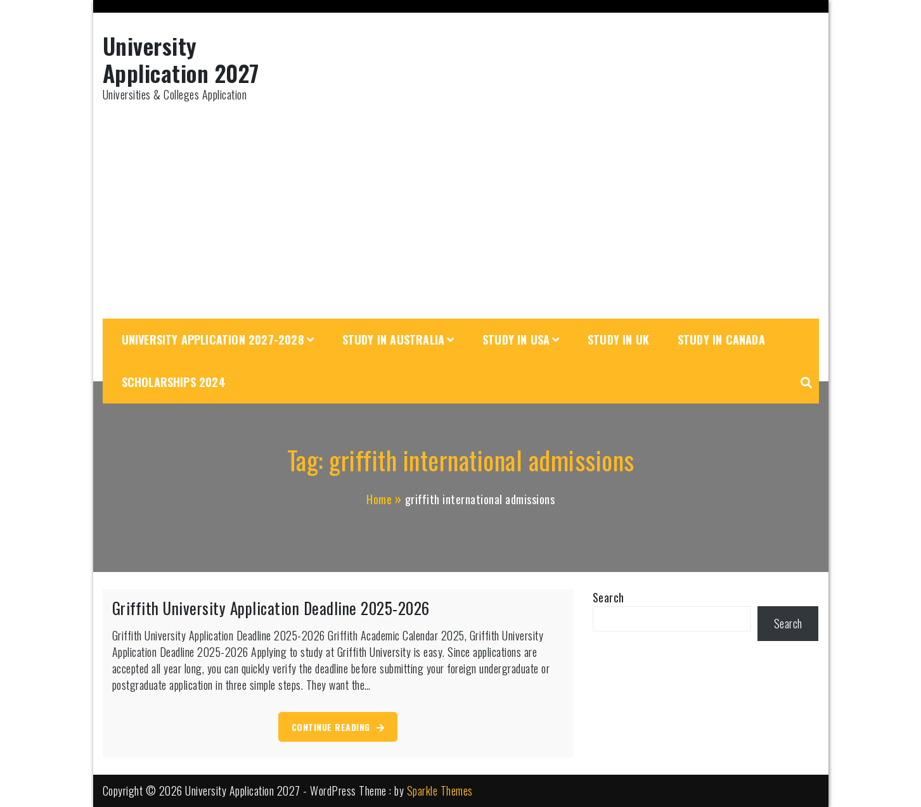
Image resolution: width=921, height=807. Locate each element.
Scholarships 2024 (174, 382)
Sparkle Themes (440, 790)
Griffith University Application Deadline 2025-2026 (271, 608)
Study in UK (618, 339)
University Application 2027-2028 (213, 339)
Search (608, 597)
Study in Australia (393, 339)
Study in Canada (721, 339)
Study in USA (516, 339)
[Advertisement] (461, 211)
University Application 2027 (181, 59)
